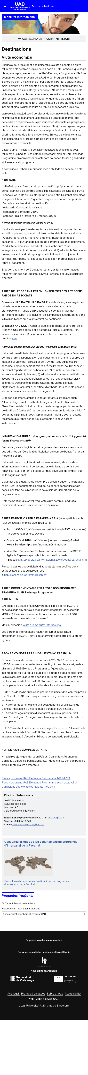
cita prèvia (58, 817)
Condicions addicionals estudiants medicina (28, 786)
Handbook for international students (43, 908)
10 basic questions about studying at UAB (43, 914)
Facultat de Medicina (43, 6)
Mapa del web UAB (47, 998)
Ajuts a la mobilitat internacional (42, 625)
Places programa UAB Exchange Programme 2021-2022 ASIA (39, 782)
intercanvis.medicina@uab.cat (28, 824)
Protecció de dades (33, 993)
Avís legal (14, 993)
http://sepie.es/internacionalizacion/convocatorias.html (54, 559)
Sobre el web (55, 993)
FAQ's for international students (43, 903)
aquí (14, 338)
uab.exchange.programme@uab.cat (25, 575)
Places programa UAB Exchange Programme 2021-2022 (36, 778)
